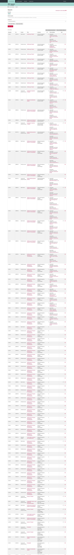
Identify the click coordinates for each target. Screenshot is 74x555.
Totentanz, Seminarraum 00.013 (55, 262)
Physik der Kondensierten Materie (29, 93)
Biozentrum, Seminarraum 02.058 (55, 159)
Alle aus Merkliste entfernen (61, 30)
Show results (10, 26)
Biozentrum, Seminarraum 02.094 (55, 155)
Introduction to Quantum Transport (29, 85)
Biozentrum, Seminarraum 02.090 (55, 171)
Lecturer (10, 19)
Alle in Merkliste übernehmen (50, 30)
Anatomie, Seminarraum (54, 266)
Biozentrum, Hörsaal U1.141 (54, 58)
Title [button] (25, 32)
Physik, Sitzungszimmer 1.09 (54, 143)
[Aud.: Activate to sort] (63, 32)
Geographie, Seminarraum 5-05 (55, 293)
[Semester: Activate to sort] (10, 32)
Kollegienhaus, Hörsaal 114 (54, 83)
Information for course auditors (61, 10)
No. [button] (14, 32)
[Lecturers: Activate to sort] (42, 32)
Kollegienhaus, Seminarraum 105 (55, 44)
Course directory (11, 1)
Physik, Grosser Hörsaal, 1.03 (54, 36)
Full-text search (10, 15)
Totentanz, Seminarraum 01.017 (55, 297)
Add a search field (11, 23)
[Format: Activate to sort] (20, 32)
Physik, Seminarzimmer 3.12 (54, 62)
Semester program (19, 1)
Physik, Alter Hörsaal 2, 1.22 (54, 87)
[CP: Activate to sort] (47, 32)
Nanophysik (26, 499)
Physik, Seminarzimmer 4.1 (54, 147)
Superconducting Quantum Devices (30, 165)
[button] (9, 32)
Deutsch (64, 1)
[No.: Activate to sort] (15, 32)
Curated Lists (31, 1)
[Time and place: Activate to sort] (55, 32)
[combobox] (37, 14)
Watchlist (25, 1)
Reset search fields (19, 23)
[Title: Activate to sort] (31, 32)
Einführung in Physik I (27, 34)
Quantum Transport (27, 468)
